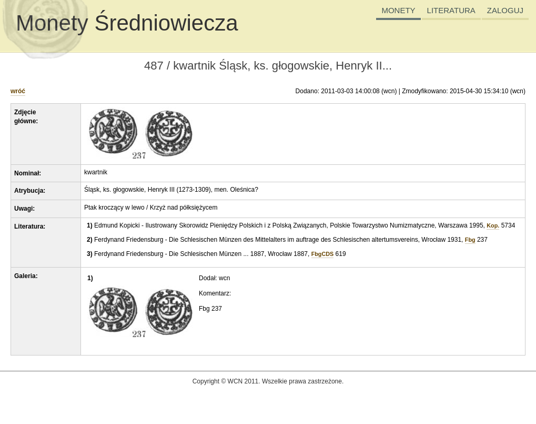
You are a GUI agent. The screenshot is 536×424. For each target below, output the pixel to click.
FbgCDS (322, 254)
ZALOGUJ (505, 10)
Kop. (493, 225)
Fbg (470, 239)
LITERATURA (451, 10)
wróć (18, 91)
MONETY (398, 10)
